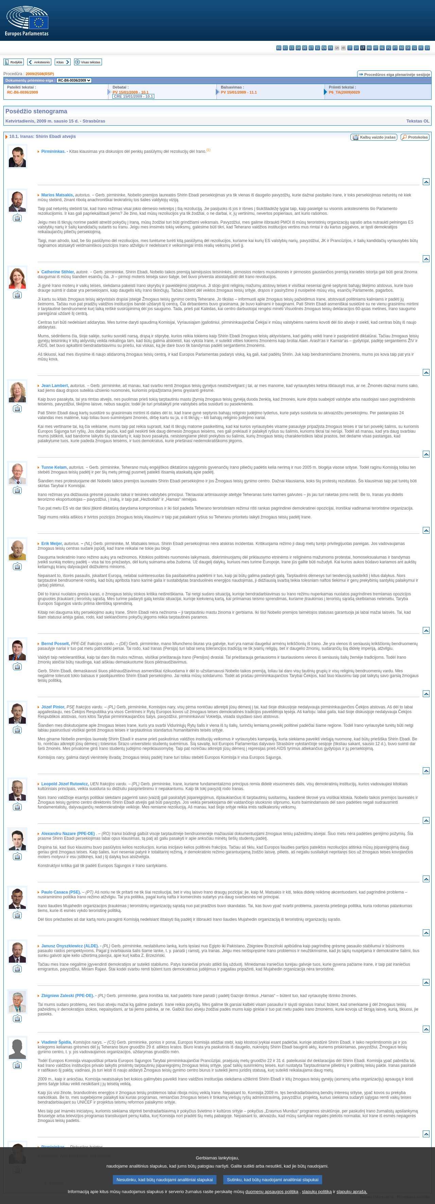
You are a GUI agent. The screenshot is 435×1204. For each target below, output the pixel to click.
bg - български (278, 47)
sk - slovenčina (408, 47)
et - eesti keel (311, 47)
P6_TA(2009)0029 (344, 92)
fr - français (330, 47)
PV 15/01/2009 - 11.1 (239, 92)
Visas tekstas (90, 62)
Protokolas (418, 137)
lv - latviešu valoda (356, 47)
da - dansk (298, 47)
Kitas (60, 62)
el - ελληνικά (317, 47)
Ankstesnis (42, 62)
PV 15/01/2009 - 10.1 (130, 92)
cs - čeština (291, 47)
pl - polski (388, 47)
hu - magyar (369, 47)
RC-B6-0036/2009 (22, 92)
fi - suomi (420, 47)
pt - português (395, 47)
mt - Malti (375, 47)
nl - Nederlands (382, 47)
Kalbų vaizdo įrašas (378, 137)
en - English (324, 47)
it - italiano (349, 47)
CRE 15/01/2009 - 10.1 (133, 96)
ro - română (401, 47)
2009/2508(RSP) (39, 74)
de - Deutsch (304, 47)
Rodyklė (16, 62)
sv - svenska (427, 47)
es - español (285, 47)
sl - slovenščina (414, 47)
